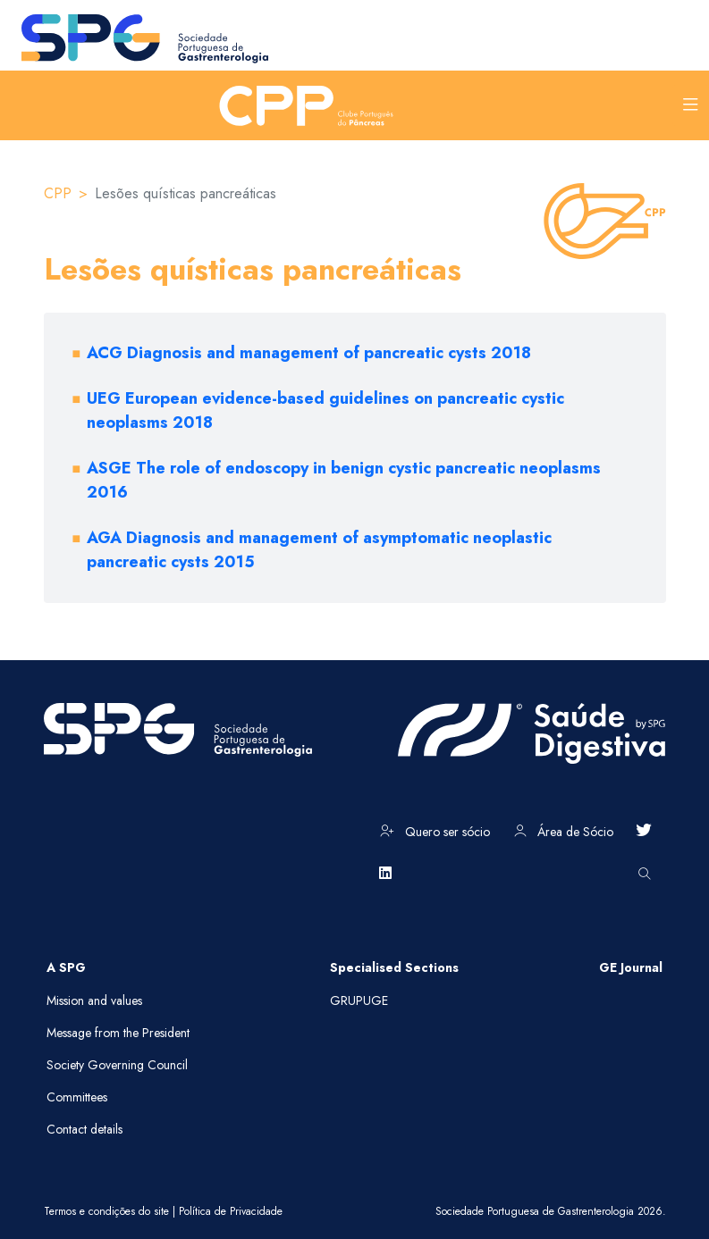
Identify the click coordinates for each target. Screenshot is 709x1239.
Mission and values (94, 1000)
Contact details (84, 1129)
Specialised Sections (394, 967)
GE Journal (631, 967)
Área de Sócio (563, 832)
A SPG (66, 967)
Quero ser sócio (435, 832)
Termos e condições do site (106, 1211)
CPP (58, 193)
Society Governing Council (117, 1065)
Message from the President (118, 1033)
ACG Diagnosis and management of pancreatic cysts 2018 (309, 352)
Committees (76, 1097)
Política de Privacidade (231, 1211)
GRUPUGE (359, 1000)
